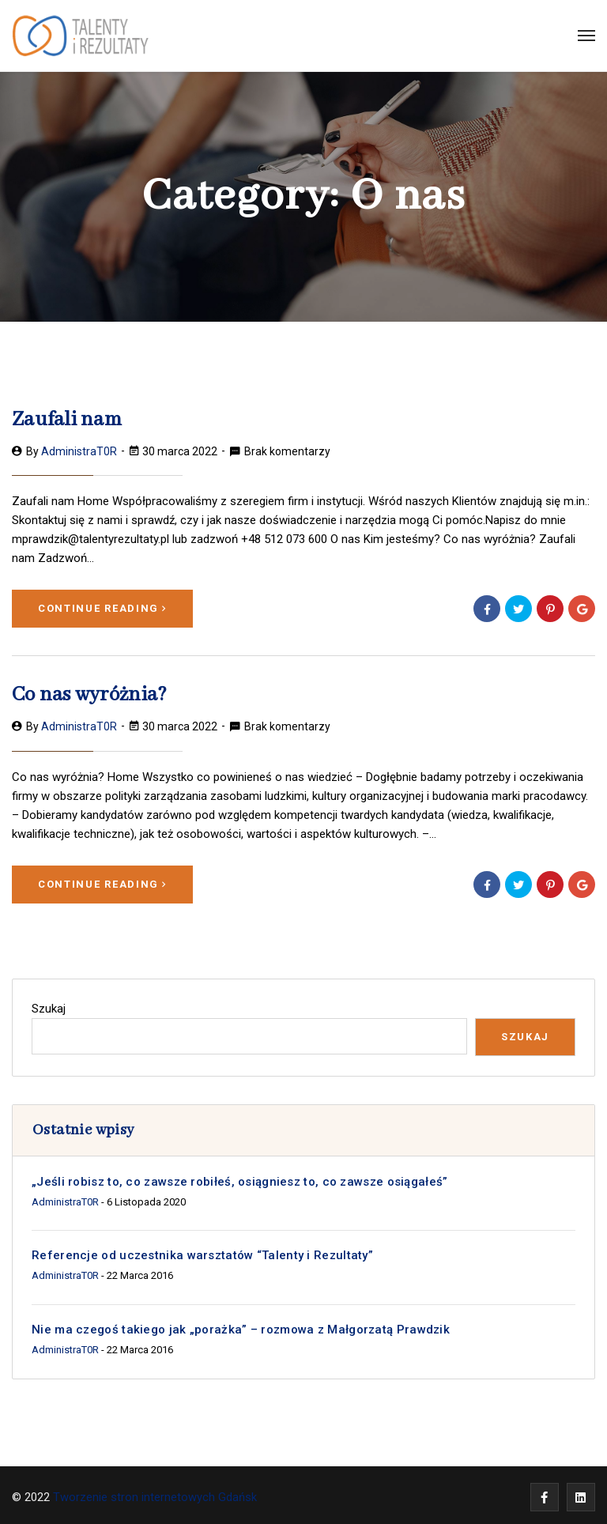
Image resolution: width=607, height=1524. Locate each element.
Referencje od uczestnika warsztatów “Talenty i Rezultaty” (202, 1252)
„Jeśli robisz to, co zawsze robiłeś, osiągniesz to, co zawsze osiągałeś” (241, 1178)
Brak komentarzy (287, 449)
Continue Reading (102, 607)
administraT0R (79, 449)
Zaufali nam (62, 419)
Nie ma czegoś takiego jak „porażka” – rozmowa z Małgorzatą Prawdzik (241, 1325)
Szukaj (49, 1005)
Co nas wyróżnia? (84, 692)
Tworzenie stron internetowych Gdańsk (156, 1493)
